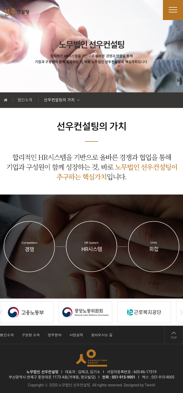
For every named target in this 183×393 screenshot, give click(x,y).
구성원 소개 (31, 335)
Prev (1, 312)
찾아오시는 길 (101, 335)
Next (181, 312)
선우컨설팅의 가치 (59, 100)
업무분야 (54, 335)
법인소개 (24, 100)
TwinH (150, 385)
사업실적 (76, 335)
